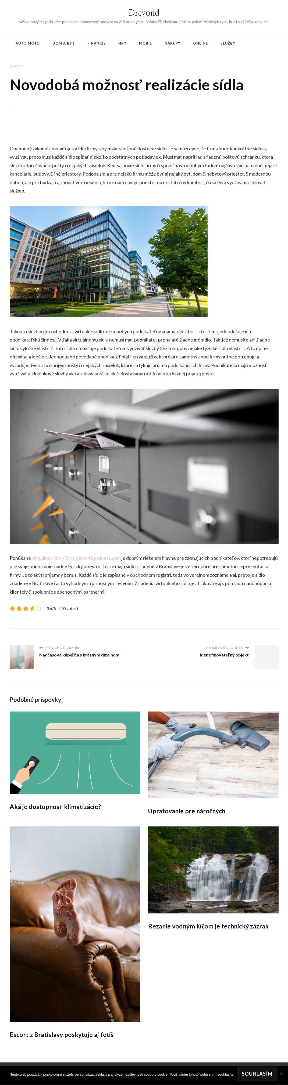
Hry (122, 43)
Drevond (144, 13)
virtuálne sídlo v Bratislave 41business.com (76, 558)
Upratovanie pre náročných (188, 811)
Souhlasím (257, 1074)
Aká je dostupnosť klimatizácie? (56, 807)
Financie (96, 43)
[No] (281, 1073)
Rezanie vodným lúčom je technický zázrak (210, 926)
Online (200, 43)
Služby (228, 43)
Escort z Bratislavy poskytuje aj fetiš (63, 1035)
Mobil (145, 43)
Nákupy (172, 43)
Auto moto (28, 43)
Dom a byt (63, 43)
